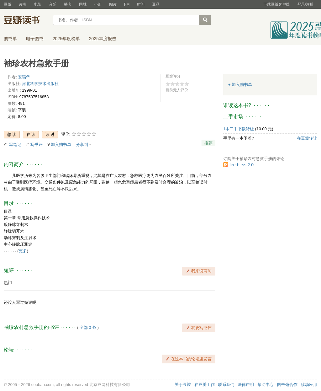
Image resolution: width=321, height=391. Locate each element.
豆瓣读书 (26, 20)
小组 (98, 4)
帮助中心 (265, 384)
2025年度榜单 (66, 38)
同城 (83, 4)
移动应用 (309, 384)
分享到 (82, 144)
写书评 (36, 144)
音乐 (52, 4)
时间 (141, 4)
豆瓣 (7, 4)
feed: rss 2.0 (241, 164)
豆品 (156, 4)
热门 (8, 282)
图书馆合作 (287, 384)
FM (126, 4)
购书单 (10, 38)
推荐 (208, 143)
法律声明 (246, 384)
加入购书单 (61, 144)
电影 (37, 4)
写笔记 (15, 144)
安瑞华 (24, 77)
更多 (23, 251)
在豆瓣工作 (204, 384)
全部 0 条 (88, 327)
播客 (67, 4)
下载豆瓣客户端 (276, 4)
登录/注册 (305, 4)
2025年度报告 (102, 38)
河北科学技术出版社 (40, 83)
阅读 (113, 4)
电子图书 (35, 38)
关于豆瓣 (183, 384)
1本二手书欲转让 (238, 128)
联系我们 (226, 384)
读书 (22, 4)
